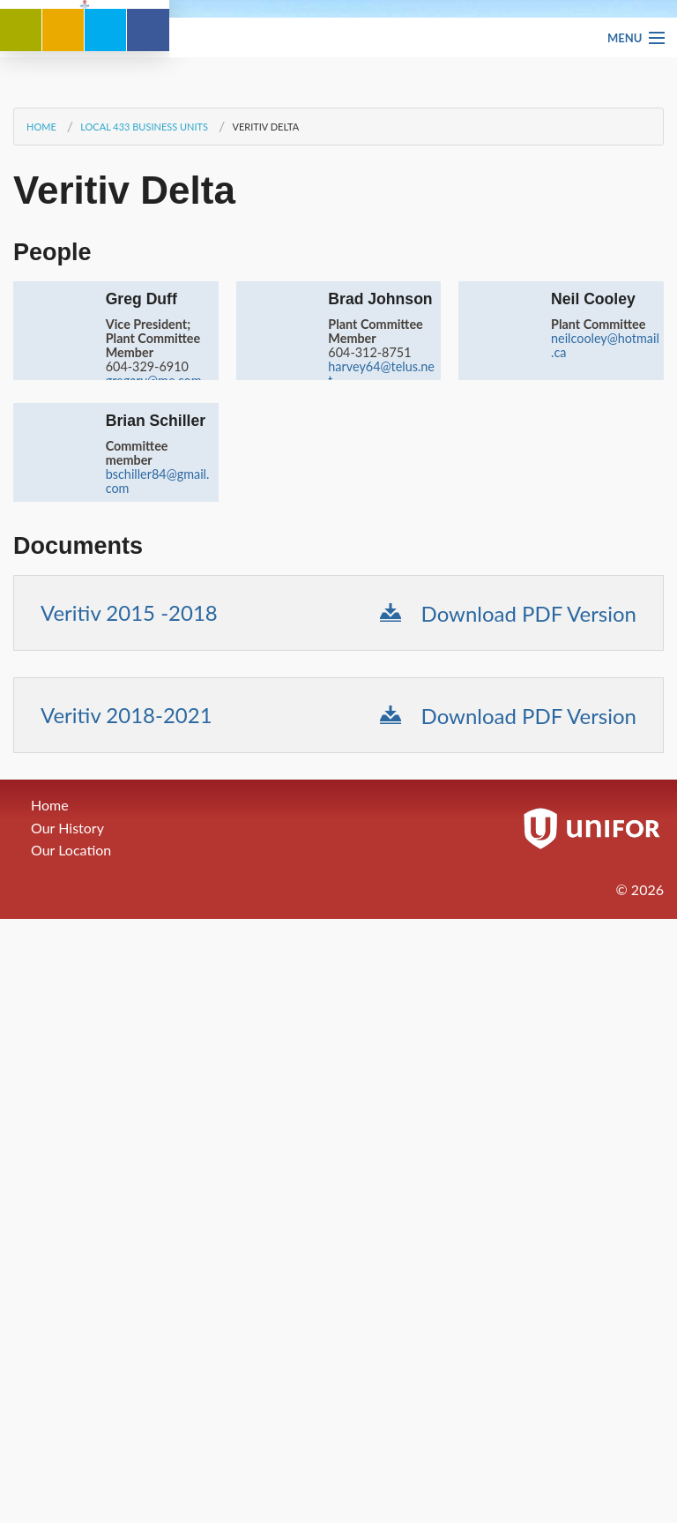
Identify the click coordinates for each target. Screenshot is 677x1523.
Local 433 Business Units (144, 533)
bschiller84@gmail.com (158, 887)
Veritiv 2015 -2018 (129, 1019)
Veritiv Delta (265, 533)
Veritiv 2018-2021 (126, 1121)
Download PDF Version (508, 1020)
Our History (67, 1234)
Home (41, 533)
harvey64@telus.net (381, 780)
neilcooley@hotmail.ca (605, 751)
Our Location (71, 1256)
